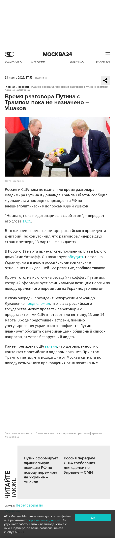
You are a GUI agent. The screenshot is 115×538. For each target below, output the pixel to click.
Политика (41, 78)
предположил (37, 303)
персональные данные (43, 520)
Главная (10, 86)
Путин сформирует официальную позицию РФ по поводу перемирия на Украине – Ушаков (41, 470)
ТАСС (26, 221)
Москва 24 (57, 54)
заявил (51, 346)
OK (93, 518)
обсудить (76, 257)
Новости (23, 86)
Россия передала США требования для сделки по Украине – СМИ (79, 465)
